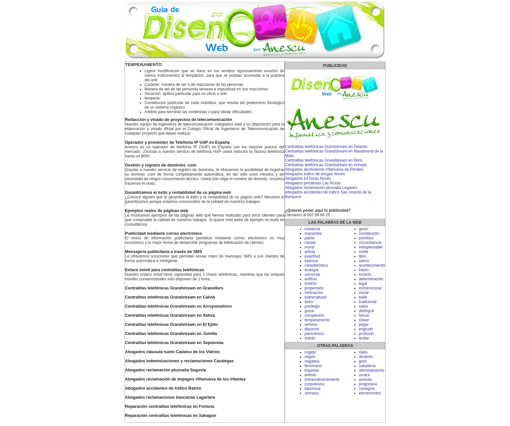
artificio (310, 279)
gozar (309, 311)
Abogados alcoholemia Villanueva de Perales (324, 169)
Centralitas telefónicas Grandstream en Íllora (323, 160)
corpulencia (314, 384)
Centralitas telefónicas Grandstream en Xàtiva (170, 315)
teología (311, 270)
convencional (370, 288)
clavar (364, 320)
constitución (369, 233)
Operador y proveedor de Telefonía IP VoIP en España (177, 142)
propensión (314, 288)
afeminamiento (371, 370)
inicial (364, 292)
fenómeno (313, 366)
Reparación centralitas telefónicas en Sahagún (170, 415)
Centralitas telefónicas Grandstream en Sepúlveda (174, 342)
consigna (366, 388)
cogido (310, 352)
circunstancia (370, 242)
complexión (314, 315)
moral (309, 247)
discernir (311, 329)
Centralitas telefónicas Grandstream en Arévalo (326, 165)
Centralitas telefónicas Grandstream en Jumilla (171, 333)
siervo (364, 261)
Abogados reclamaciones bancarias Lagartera (170, 397)
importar (311, 370)
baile (363, 297)
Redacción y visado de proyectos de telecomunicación (178, 119)
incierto (365, 274)
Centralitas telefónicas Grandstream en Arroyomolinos (178, 306)
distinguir (366, 311)
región (309, 356)
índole (309, 338)
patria (309, 238)
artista (309, 251)
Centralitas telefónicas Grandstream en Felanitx (326, 146)
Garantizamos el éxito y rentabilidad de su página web (178, 192)
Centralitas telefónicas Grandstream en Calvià (170, 297)
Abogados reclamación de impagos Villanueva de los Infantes (185, 379)
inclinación (313, 292)
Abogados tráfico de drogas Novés (315, 174)
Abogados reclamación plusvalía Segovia (165, 370)
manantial (312, 233)
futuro (364, 270)
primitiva (366, 238)
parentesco (314, 333)
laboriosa (312, 388)
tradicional (368, 302)
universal (312, 274)
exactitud (312, 256)
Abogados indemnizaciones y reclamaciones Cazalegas (179, 361)
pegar (364, 324)
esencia (311, 261)
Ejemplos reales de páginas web (156, 210)
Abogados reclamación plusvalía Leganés (321, 187)
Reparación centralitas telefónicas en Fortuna (169, 406)
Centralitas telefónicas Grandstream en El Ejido (171, 324)
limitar (364, 338)
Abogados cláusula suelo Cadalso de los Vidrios (172, 352)
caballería (367, 366)
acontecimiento (372, 265)
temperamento (316, 320)
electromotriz (370, 393)
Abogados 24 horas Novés (308, 178)
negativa (311, 361)
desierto (366, 356)
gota (362, 361)
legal (363, 283)
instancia (312, 229)
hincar (364, 315)
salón (363, 306)
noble (363, 251)
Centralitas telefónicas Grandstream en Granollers (174, 288)
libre (362, 256)
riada (363, 352)
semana (311, 393)
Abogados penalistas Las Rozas (313, 183)
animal (310, 375)
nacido (310, 242)
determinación (371, 279)
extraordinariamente (321, 379)
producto (366, 333)
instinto (310, 283)
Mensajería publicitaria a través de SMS (163, 251)
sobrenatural (315, 297)
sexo (308, 302)
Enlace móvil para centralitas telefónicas (164, 270)
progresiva (368, 384)
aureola (365, 379)
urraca (364, 375)
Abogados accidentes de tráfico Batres (163, 388)
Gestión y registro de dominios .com (160, 165)
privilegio (312, 306)
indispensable (370, 247)
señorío (310, 324)
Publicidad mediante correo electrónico (163, 233)
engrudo (366, 329)
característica (316, 265)
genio (363, 229)
